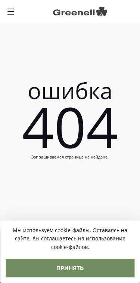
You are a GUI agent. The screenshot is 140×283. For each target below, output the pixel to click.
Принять (70, 267)
